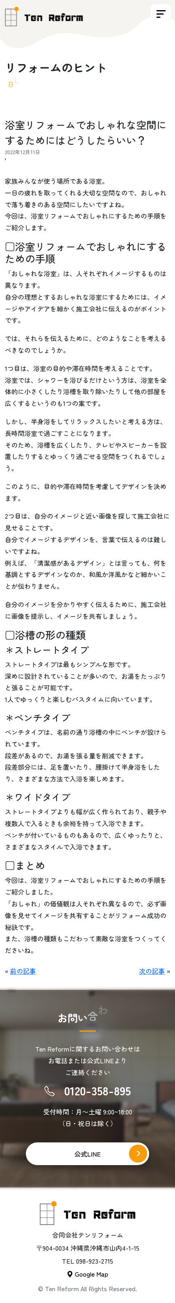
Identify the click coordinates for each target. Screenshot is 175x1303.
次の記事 (152, 971)
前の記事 (23, 971)
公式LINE (87, 1154)
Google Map (87, 1274)
